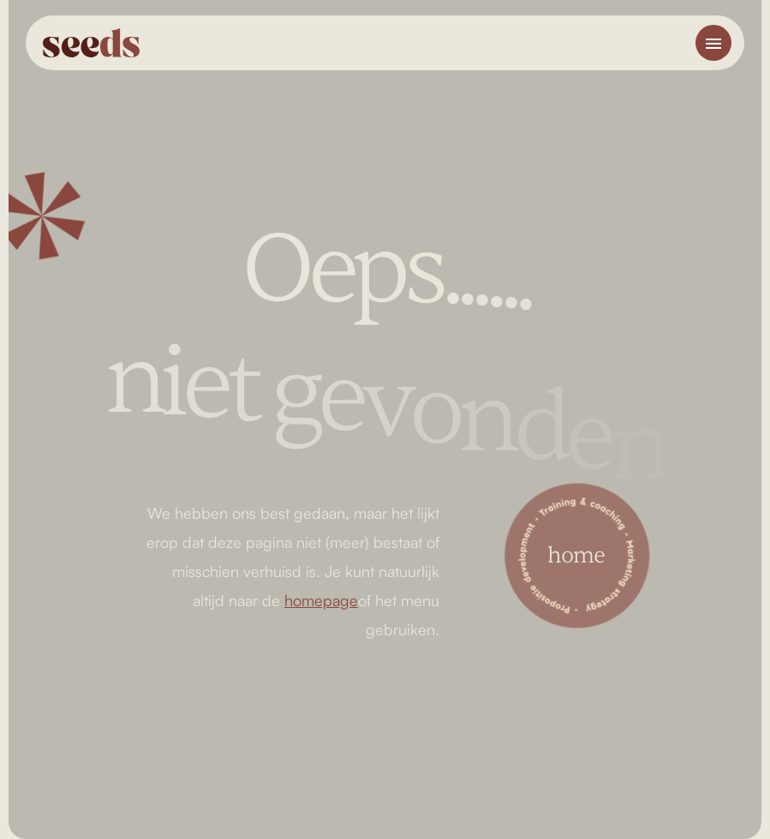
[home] (93, 42)
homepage (321, 600)
